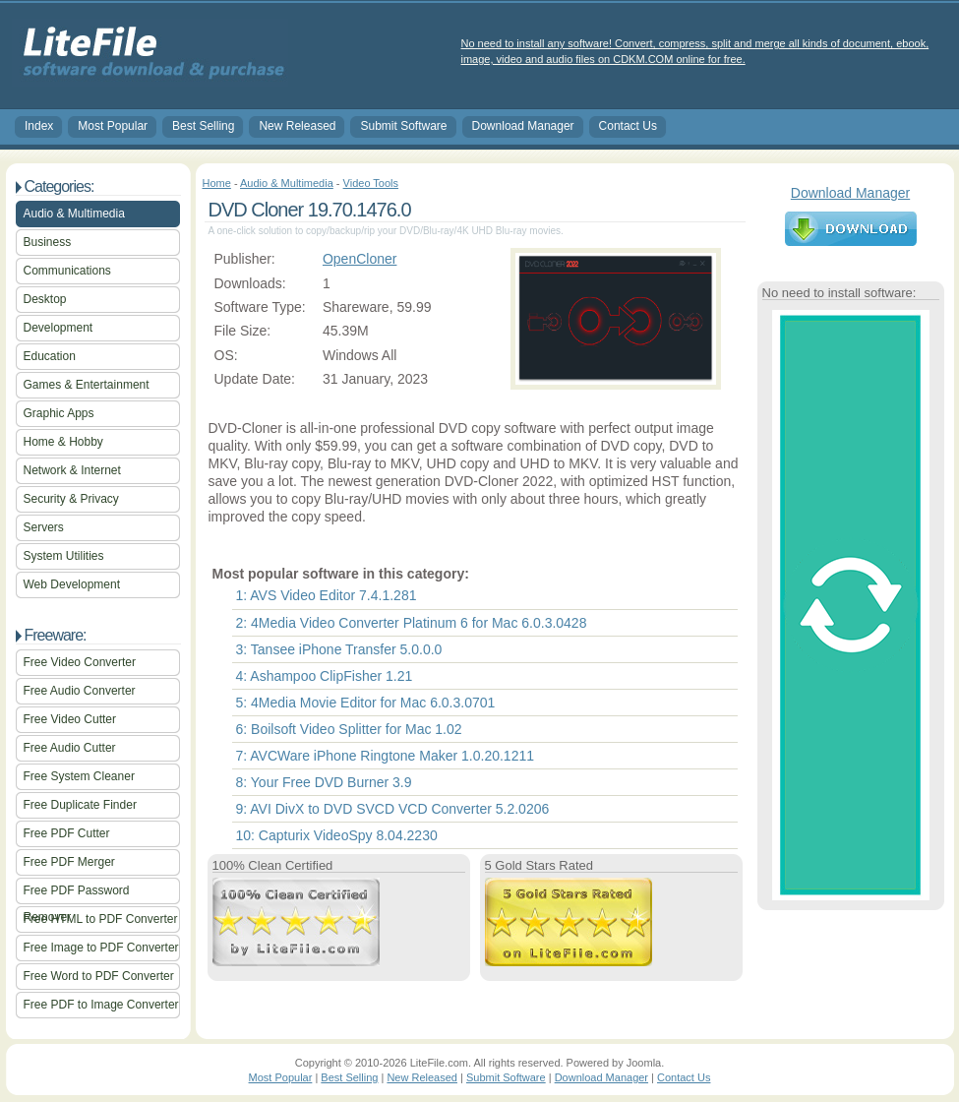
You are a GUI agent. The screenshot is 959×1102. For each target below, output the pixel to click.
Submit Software (403, 126)
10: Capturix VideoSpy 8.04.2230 (337, 835)
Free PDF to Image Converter (101, 1004)
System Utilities (64, 556)
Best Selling (203, 126)
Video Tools (370, 183)
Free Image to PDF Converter (101, 947)
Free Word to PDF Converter (99, 976)
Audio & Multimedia (74, 213)
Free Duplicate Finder (80, 805)
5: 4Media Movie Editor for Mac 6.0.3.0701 (366, 702)
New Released (297, 126)
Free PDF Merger (69, 862)
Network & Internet (72, 470)
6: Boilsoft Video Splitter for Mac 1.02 (349, 729)
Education (50, 356)
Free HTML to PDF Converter (101, 919)
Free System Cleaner (79, 776)
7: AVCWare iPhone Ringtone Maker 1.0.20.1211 (385, 756)
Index (39, 126)
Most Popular (113, 126)
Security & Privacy (71, 499)
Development (58, 328)
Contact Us (628, 126)
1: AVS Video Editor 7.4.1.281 (326, 595)
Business (48, 242)
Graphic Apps (59, 413)
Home (217, 183)
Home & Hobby (63, 442)
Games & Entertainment (87, 385)
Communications (67, 270)
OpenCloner (360, 259)
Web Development (72, 584)
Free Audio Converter (80, 691)
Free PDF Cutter (67, 833)
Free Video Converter (80, 662)
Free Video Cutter (70, 719)
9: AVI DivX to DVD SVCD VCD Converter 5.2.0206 (393, 809)
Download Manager (523, 126)
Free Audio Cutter (70, 748)
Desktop (45, 299)
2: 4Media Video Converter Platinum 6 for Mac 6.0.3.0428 (411, 623)
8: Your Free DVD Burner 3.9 (324, 782)
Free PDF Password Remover (77, 894)
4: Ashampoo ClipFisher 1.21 (324, 676)
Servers (44, 527)
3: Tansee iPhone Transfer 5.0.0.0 (339, 649)
